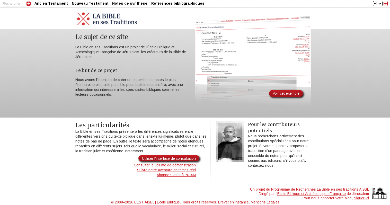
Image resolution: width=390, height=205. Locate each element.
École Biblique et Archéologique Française (311, 194)
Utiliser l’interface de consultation (169, 158)
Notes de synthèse (129, 3)
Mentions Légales (265, 202)
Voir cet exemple (286, 93)
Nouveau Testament (90, 3)
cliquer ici (361, 198)
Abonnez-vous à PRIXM (176, 175)
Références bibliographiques (178, 3)
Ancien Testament (51, 3)
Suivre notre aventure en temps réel (166, 170)
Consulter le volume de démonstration (165, 165)
